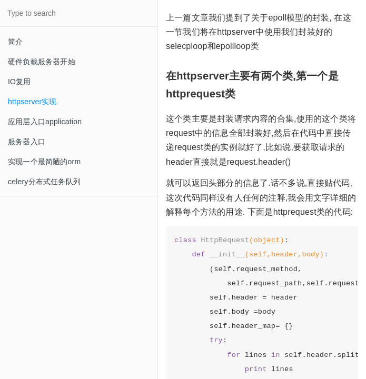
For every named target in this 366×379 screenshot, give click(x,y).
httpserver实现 (32, 101)
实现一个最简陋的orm (44, 161)
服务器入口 (26, 141)
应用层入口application (45, 121)
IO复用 (19, 81)
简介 (15, 41)
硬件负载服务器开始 (41, 61)
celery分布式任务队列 (44, 181)
